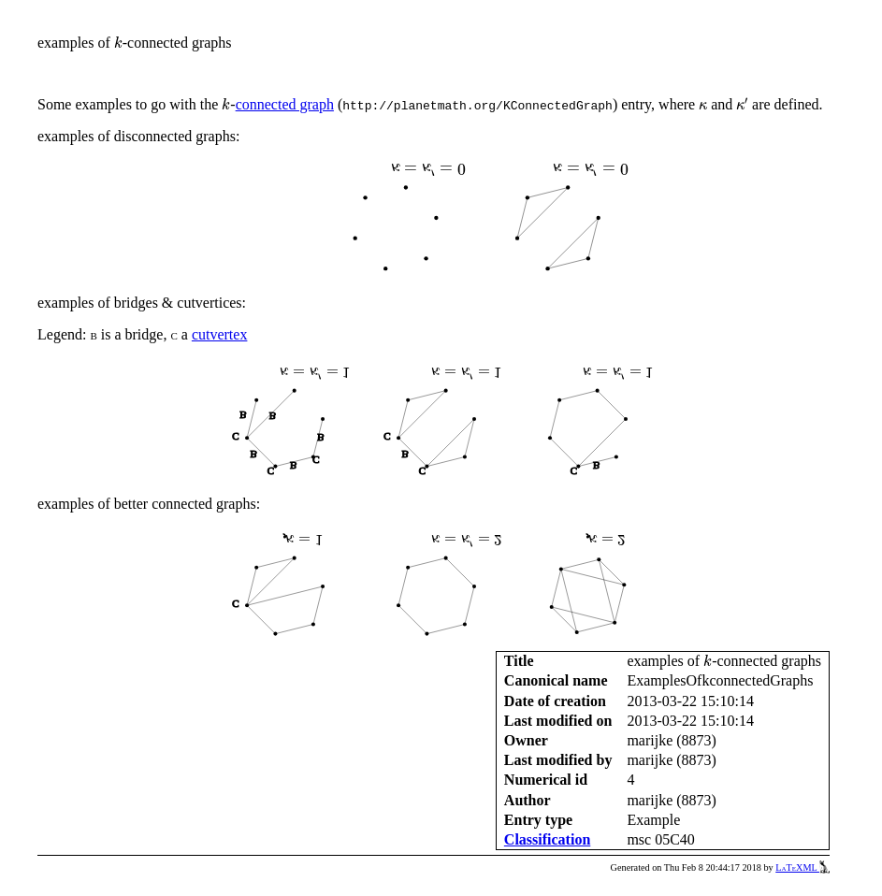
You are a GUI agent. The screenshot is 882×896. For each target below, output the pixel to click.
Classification (547, 839)
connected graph (285, 104)
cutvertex (220, 334)
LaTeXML (802, 867)
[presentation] (118, 43)
